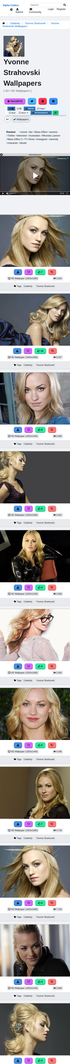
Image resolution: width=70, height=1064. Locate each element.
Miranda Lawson (50, 135)
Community (34, 10)
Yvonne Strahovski (35, 23)
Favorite (14, 101)
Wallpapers (21, 119)
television (22, 135)
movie (23, 132)
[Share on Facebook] (53, 101)
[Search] (64, 5)
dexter (23, 143)
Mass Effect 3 (14, 139)
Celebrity (15, 23)
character (12, 143)
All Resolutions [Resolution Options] (41, 113)
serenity (53, 139)
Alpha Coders (11, 5)
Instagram (41, 139)
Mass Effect (40, 132)
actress (53, 132)
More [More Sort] (23, 113)
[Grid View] (11, 109)
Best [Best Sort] (12, 113)
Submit (19, 10)
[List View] (19, 109)
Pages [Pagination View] (41, 108)
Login (51, 9)
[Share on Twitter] (32, 101)
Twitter (11, 135)
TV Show (29, 139)
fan (30, 132)
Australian (34, 135)
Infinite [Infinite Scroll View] (29, 108)
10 (40, 351)
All (7, 119)
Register (61, 9)
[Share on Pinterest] (43, 101)
